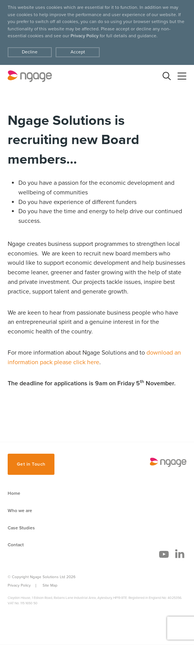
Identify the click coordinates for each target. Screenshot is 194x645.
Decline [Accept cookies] (30, 52)
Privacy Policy (85, 35)
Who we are (20, 510)
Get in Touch (31, 464)
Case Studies (21, 528)
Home (14, 493)
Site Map (50, 585)
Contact (16, 544)
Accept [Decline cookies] (78, 52)
